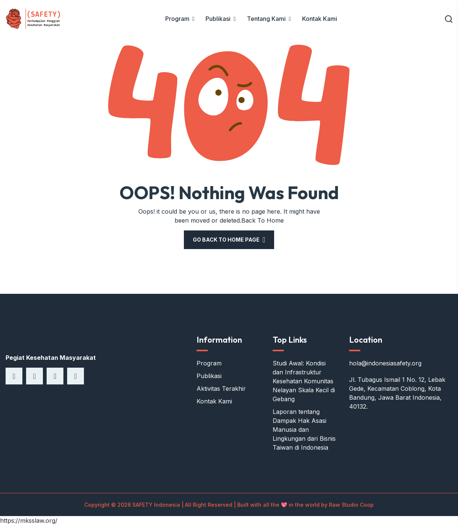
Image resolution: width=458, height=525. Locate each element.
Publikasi (218, 18)
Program (177, 18)
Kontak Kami (319, 18)
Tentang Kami (266, 18)
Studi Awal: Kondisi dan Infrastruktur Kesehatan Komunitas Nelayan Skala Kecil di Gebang (304, 381)
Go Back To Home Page (226, 239)
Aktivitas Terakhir (221, 388)
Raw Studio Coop (351, 505)
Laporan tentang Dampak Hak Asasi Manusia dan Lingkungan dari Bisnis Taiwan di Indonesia (304, 429)
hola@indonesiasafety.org (385, 363)
